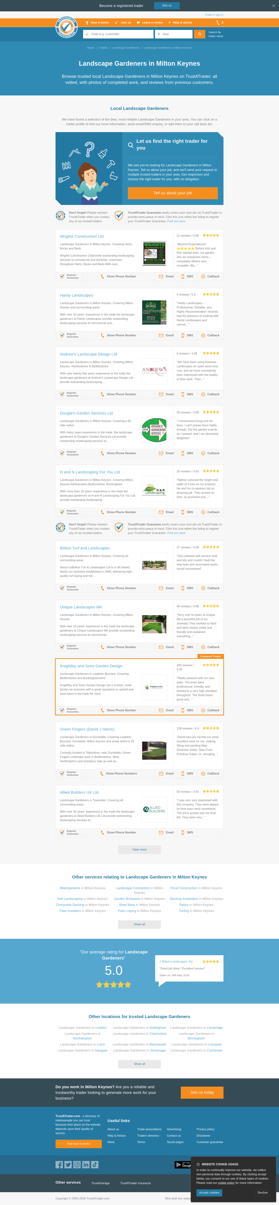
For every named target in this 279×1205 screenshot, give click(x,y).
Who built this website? (180, 1198)
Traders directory (148, 1135)
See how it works (78, 1143)
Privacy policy (206, 1129)
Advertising (174, 1129)
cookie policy (226, 1182)
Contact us (174, 1135)
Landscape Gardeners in (82, 1027)
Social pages (175, 1142)
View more (140, 849)
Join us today (202, 1092)
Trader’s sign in (214, 14)
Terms (141, 1142)
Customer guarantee (210, 1142)
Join (167, 5)
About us (113, 1129)
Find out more (176, 221)
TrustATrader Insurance (135, 1183)
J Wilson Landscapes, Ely (176, 961)
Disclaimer (203, 1135)
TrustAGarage (100, 1183)
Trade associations (149, 1129)
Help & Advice (116, 1135)
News (111, 1142)
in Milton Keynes (82, 888)
